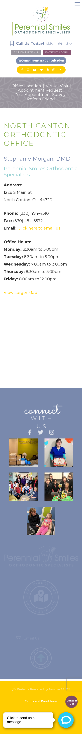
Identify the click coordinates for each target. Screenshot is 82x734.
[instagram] (54, 69)
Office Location (26, 86)
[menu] (77, 4)
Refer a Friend (41, 99)
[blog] (60, 69)
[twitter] (41, 69)
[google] (28, 69)
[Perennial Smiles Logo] (41, 20)
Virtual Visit (57, 86)
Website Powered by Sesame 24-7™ (41, 689)
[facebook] (22, 69)
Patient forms (26, 52)
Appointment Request (40, 90)
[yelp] (48, 69)
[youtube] (34, 69)
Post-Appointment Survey (40, 95)
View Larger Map (20, 292)
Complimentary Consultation (41, 60)
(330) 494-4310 (59, 43)
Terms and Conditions (41, 701)
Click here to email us (39, 228)
